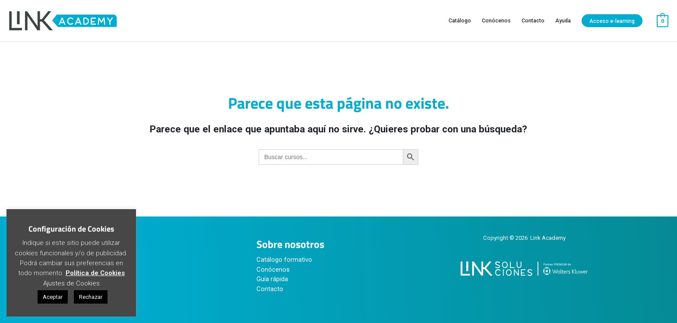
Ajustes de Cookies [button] (71, 283)
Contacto (269, 289)
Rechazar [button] (90, 297)
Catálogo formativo (284, 259)
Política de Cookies (95, 273)
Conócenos (273, 269)
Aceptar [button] (53, 297)
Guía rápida (272, 279)
